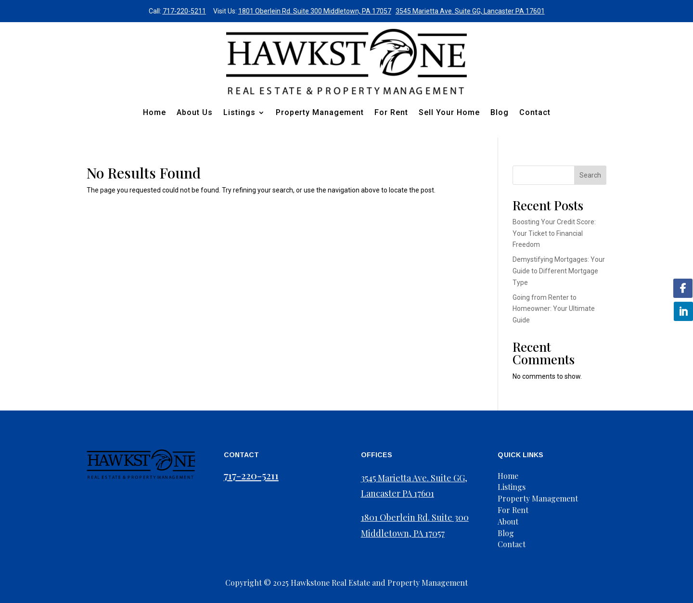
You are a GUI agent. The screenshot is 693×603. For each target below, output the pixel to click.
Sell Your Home (449, 112)
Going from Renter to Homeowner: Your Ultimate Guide (554, 309)
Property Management (320, 112)
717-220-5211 (184, 11)
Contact (535, 112)
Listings (239, 112)
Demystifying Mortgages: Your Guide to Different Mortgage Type (559, 271)
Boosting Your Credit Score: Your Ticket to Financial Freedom (554, 233)
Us (513, 521)
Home (154, 112)
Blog (499, 112)
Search (590, 175)
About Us (195, 112)
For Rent (391, 112)
